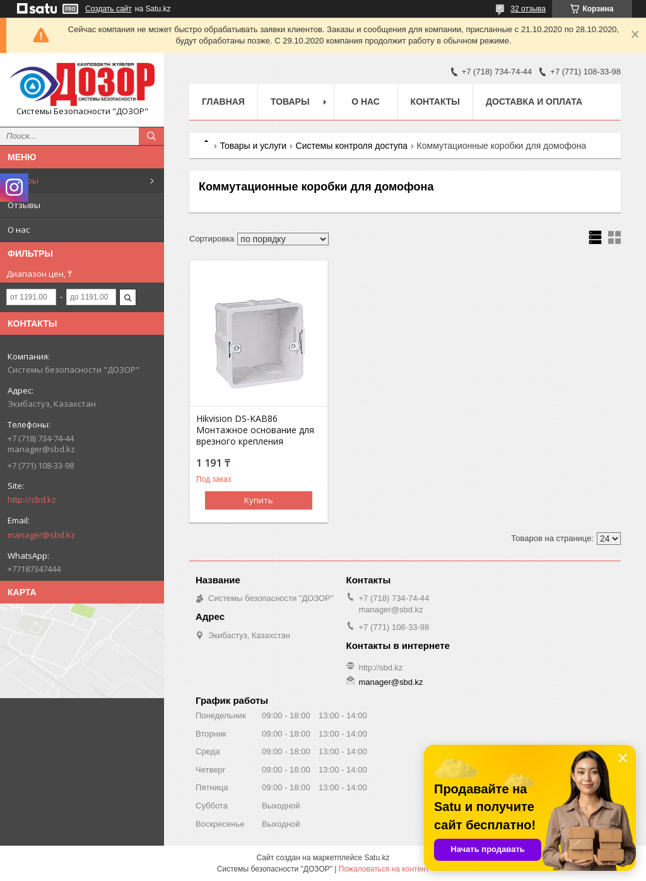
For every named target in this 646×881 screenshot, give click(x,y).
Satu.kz (376, 857)
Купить (258, 500)
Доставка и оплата (534, 101)
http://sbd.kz (32, 499)
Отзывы (24, 205)
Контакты (435, 101)
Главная (223, 101)
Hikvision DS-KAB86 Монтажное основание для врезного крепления (255, 430)
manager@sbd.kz (41, 534)
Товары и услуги (253, 146)
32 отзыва (528, 8)
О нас (19, 229)
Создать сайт (108, 8)
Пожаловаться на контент (384, 869)
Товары (23, 180)
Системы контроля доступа (352, 146)
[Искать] (151, 136)
